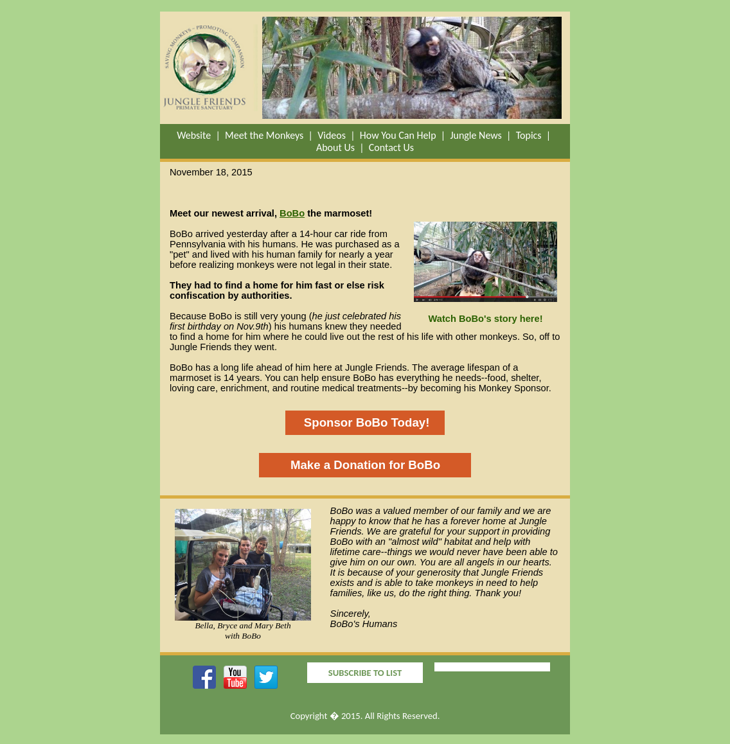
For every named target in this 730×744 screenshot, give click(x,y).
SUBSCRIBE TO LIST (365, 672)
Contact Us (391, 147)
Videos (331, 135)
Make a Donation (338, 465)
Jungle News (475, 135)
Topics (529, 135)
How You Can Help (398, 135)
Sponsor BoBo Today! (365, 422)
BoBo (292, 213)
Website (194, 135)
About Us (335, 147)
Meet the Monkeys (264, 135)
